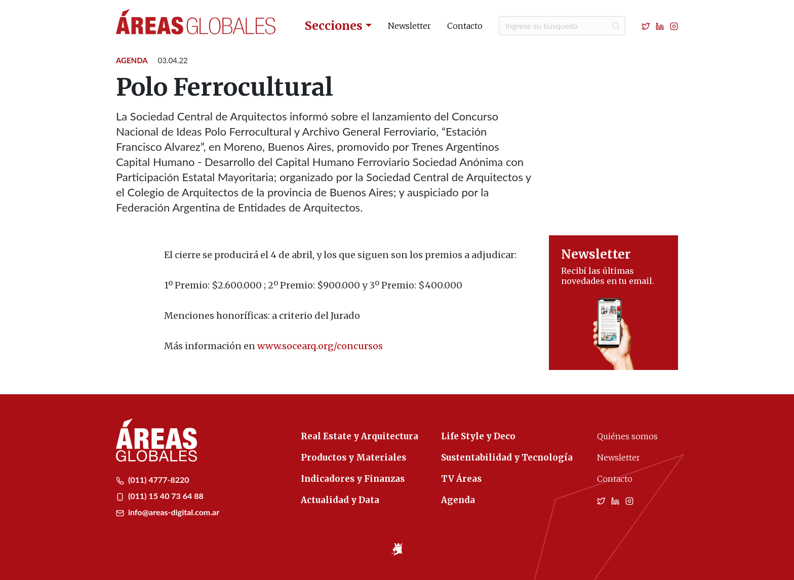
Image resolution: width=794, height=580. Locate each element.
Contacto (465, 26)
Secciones (334, 25)
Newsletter (409, 26)
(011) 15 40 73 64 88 (160, 496)
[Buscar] (562, 25)
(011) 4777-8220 (152, 479)
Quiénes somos (627, 436)
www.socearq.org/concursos (320, 346)
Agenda (132, 60)
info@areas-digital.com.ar (167, 512)
